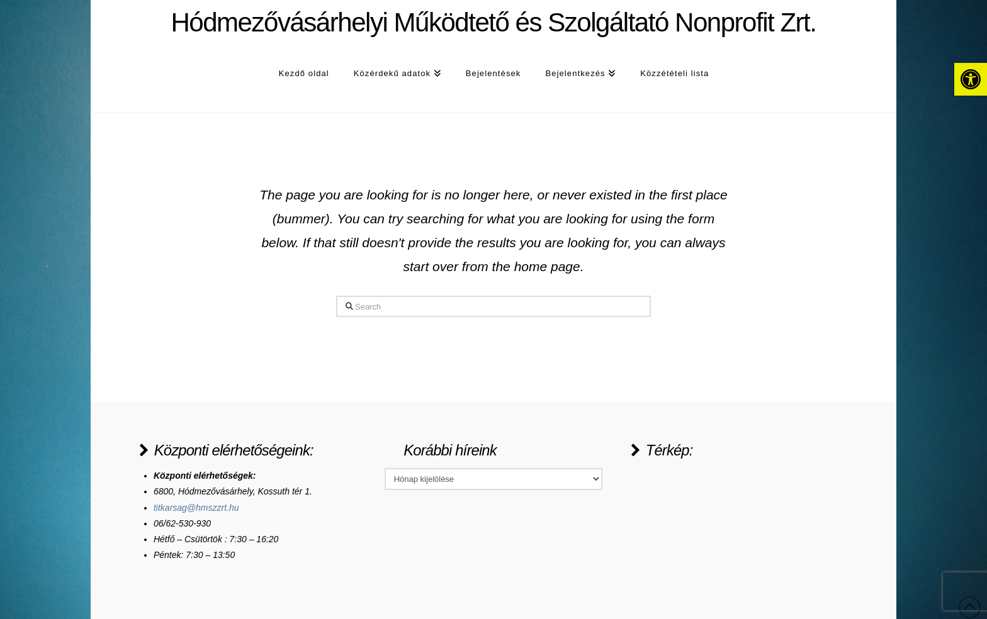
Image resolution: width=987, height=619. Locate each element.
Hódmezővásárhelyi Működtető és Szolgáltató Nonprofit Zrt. (493, 22)
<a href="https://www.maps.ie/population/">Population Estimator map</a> (725, 515)
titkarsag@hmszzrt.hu (196, 508)
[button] (970, 79)
